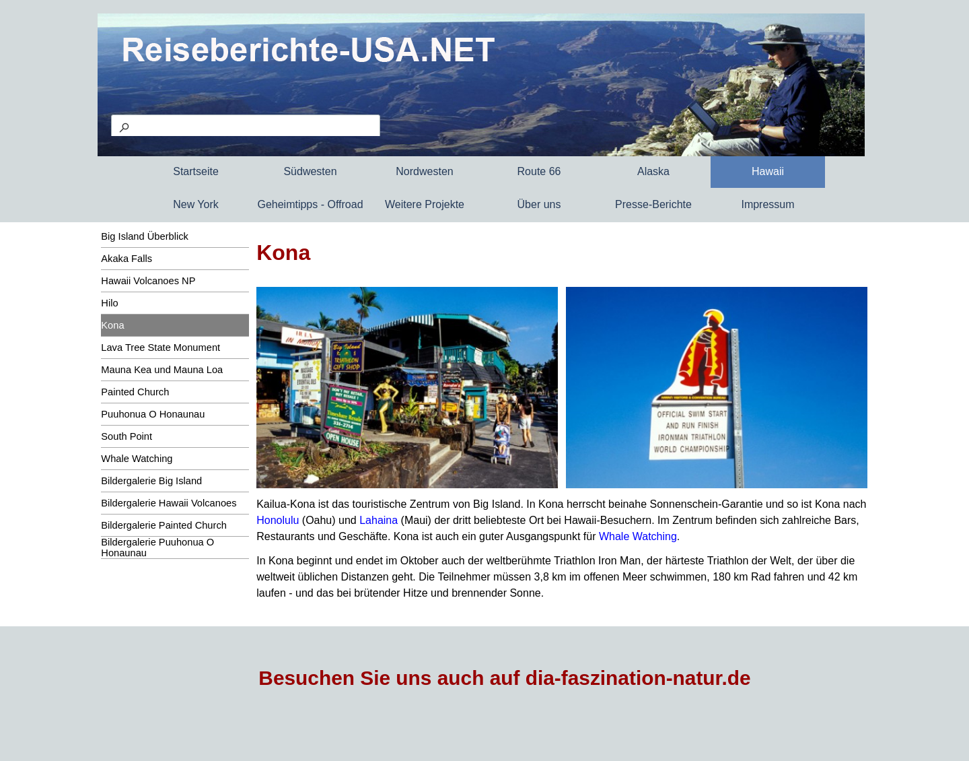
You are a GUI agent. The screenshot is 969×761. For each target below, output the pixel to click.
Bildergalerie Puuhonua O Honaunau (157, 547)
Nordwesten (424, 171)
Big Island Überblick (144, 236)
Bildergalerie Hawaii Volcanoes (168, 503)
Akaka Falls (126, 258)
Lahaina (378, 520)
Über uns (539, 204)
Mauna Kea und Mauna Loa (162, 369)
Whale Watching (136, 458)
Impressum (767, 204)
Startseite (196, 171)
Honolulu (277, 520)
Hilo (109, 303)
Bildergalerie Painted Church (164, 525)
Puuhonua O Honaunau (153, 414)
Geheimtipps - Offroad (310, 204)
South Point (126, 436)
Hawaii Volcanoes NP (148, 280)
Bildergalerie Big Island (151, 480)
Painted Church (135, 392)
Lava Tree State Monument (160, 347)
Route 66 (539, 171)
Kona (112, 325)
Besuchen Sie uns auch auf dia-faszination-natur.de (504, 678)
